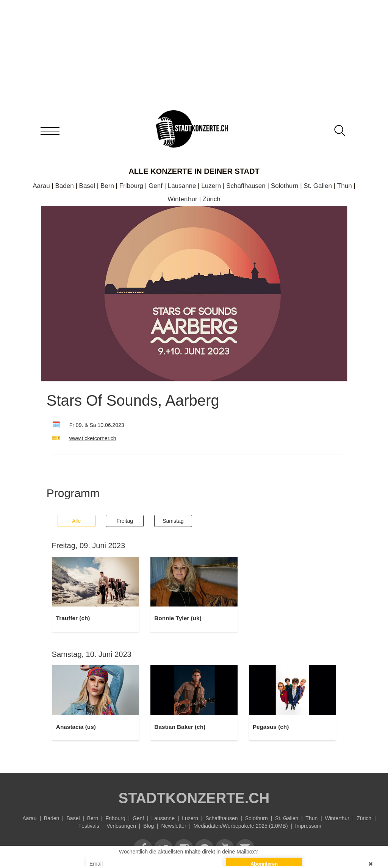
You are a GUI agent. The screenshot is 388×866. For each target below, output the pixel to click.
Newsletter (173, 826)
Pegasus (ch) (271, 727)
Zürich (212, 199)
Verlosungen (121, 826)
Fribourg (131, 185)
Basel (87, 185)
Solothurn (285, 185)
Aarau (41, 185)
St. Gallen (318, 185)
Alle (76, 521)
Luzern (211, 185)
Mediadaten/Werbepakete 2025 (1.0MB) (241, 826)
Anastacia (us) (76, 727)
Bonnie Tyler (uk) (177, 618)
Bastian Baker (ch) (179, 727)
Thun (344, 185)
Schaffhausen (246, 185)
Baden (64, 185)
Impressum (308, 826)
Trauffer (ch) (73, 618)
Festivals (88, 826)
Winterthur (182, 199)
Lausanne (182, 185)
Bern (107, 185)
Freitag (124, 521)
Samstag (173, 521)
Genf (156, 185)
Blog (148, 826)
